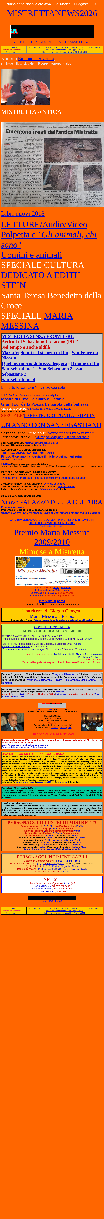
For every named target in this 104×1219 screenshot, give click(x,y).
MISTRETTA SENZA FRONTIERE (38, 336)
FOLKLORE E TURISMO (83, 47)
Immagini (76, 849)
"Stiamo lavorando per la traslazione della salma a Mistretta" (63, 620)
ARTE (69, 47)
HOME (14, 47)
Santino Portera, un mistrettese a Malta (42, 849)
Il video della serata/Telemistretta (52, 590)
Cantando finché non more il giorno (49, 408)
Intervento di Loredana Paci (16, 646)
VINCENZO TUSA (50, 708)
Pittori (44, 52)
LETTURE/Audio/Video (44, 224)
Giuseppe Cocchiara (25, 782)
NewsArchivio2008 (77, 913)
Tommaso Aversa (93, 654)
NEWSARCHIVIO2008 (77, 52)
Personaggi (71, 50)
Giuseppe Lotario (46, 891)
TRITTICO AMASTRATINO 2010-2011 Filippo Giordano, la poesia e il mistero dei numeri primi (42, 454)
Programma (8, 507)
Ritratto (58, 861)
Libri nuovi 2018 (23, 213)
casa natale (62, 782)
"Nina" (97, 694)
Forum (50, 52)
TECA (97, 47)
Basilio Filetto (75, 654)
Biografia (65, 866)
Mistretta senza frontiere (56, 50)
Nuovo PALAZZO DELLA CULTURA (51, 502)
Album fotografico (55, 863)
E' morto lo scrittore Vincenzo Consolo (33, 387)
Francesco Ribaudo (42, 888)
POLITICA (52, 47)
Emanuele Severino (36, 58)
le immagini (50, 593)
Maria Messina (66, 486)
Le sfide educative (54, 483)
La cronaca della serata (81, 680)
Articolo (54, 728)
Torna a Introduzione (13, 52)
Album (88, 639)
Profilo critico (18, 696)
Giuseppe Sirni (17, 694)
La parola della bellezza (67, 404)
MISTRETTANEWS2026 (52, 13)
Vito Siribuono (60, 654)
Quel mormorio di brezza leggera (34, 363)
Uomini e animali (31, 255)
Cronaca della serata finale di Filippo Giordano (24, 747)
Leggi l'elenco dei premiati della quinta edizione (25, 745)
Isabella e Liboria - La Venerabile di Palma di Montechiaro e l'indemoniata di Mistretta (51, 512)
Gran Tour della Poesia (22, 404)
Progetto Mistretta (63, 674)
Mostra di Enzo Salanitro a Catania (32, 399)
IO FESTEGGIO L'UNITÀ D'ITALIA (59, 415)
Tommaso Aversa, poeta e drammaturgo (23, 649)
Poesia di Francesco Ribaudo (75, 869)
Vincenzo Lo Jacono (63, 840)
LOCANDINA (16, 459)
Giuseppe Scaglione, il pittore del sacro (62, 437)
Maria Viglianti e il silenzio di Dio (35, 352)
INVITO (4, 459)
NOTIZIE (33, 47)
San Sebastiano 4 (18, 379)
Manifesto (66, 587)
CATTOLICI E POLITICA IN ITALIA (71, 433)
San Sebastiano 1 (18, 368)
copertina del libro (45, 782)
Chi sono (63, 52)
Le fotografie (65, 728)
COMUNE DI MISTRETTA (52, 627)
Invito (20, 507)
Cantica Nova (49, 489)
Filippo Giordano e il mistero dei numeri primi (35, 395)
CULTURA (42, 47)
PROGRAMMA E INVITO (89, 657)
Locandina (41, 445)
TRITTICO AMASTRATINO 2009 (52, 523)
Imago (56, 52)
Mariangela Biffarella (39, 680)
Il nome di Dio (85, 363)
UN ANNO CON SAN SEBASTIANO (51, 424)
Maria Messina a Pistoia (52, 616)
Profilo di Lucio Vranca (49, 869)
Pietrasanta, (60, 694)
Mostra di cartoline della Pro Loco (41, 443)
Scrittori (80, 50)
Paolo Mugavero (42, 886)
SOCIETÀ (61, 47)
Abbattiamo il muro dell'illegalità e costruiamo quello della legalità (43, 477)
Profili (49, 838)
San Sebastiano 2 (56, 368)
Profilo (50, 826)
